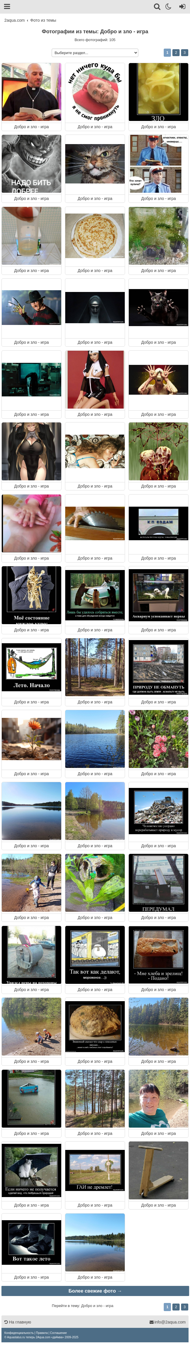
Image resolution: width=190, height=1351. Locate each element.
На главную (17, 1322)
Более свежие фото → (95, 1291)
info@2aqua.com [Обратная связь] (167, 1322)
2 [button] (176, 52)
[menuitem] (18, 1333)
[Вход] (181, 7)
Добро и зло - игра (31, 126)
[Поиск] (157, 7)
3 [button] (185, 52)
